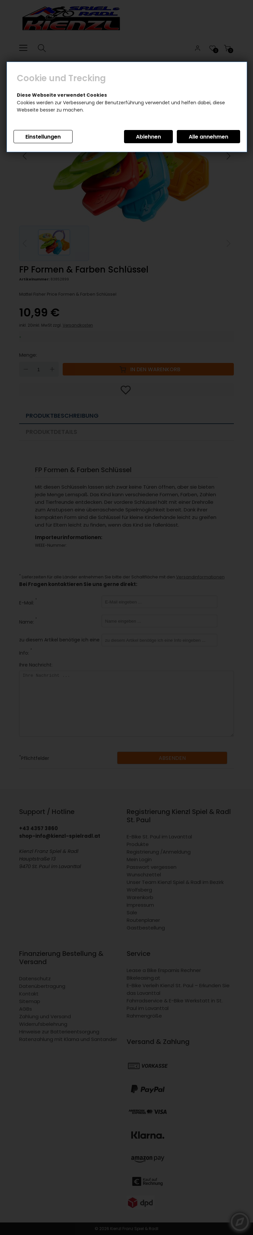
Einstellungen (43, 137)
